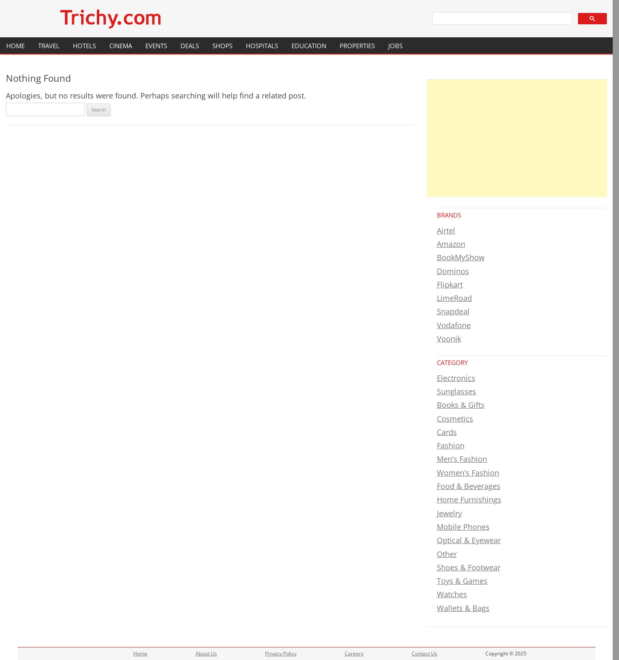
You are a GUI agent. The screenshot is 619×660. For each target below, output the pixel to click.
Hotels (84, 45)
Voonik (449, 339)
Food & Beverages (468, 486)
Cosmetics (455, 419)
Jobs (395, 45)
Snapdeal (453, 311)
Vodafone (454, 325)
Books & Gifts (461, 405)
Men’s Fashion (462, 459)
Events (156, 45)
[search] (501, 19)
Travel (48, 45)
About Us (206, 653)
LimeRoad (454, 298)
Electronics (456, 378)
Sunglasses (456, 391)
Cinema (120, 45)
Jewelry (449, 513)
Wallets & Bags (463, 608)
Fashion (450, 445)
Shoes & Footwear (468, 567)
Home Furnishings (469, 499)
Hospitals (262, 45)
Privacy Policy (281, 653)
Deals (190, 45)
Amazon (451, 244)
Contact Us (424, 653)
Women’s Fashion (468, 473)
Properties (357, 45)
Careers (354, 653)
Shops (222, 45)
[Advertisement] (517, 138)
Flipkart (450, 285)
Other (447, 554)
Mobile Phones (463, 527)
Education (308, 45)
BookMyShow (461, 257)
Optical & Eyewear (469, 540)
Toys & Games (462, 581)
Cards (447, 432)
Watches (452, 594)
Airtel (446, 230)
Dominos (453, 271)
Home (15, 45)
